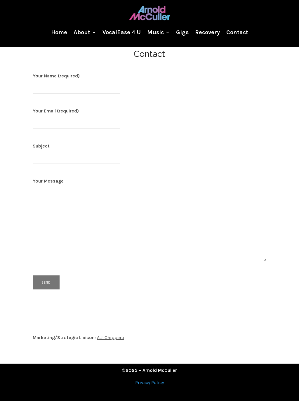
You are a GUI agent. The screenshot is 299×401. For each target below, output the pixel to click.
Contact (237, 32)
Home (59, 32)
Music (155, 32)
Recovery (207, 32)
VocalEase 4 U (121, 32)
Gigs (182, 32)
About (82, 32)
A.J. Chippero (110, 337)
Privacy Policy (149, 382)
